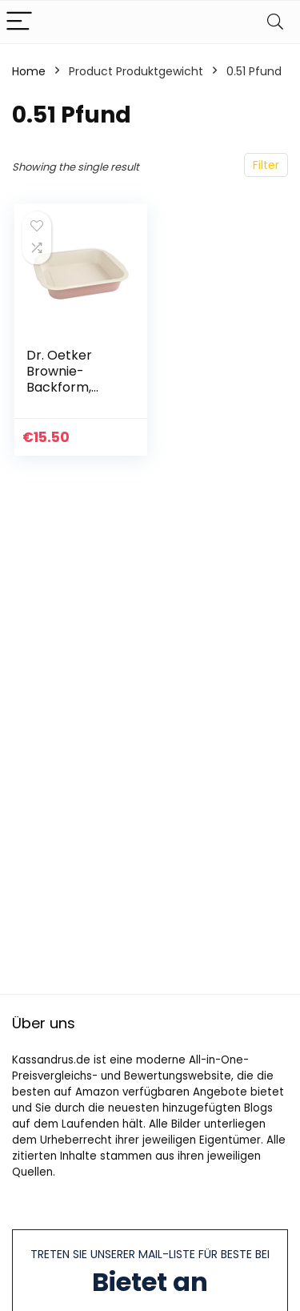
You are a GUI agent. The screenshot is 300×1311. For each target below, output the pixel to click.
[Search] (275, 22)
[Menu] (19, 22)
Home (29, 71)
